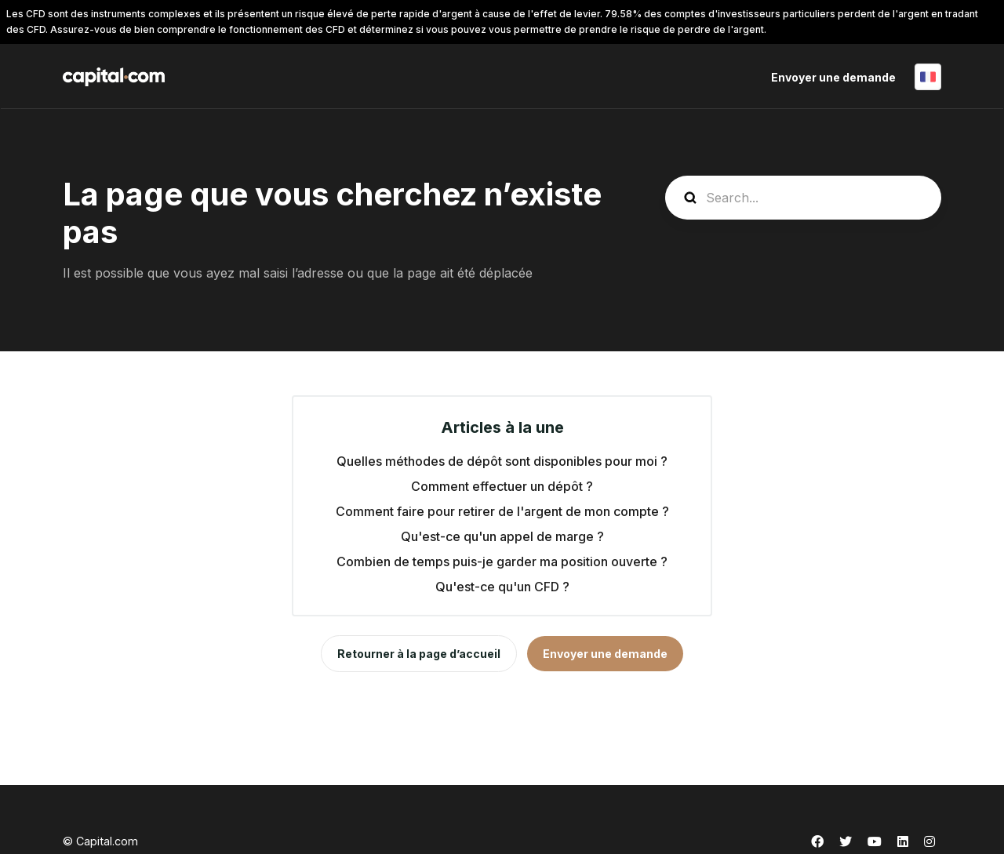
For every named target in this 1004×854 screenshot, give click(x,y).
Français (928, 77)
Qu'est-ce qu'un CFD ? (502, 586)
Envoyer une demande (833, 77)
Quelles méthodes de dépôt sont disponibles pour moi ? (502, 461)
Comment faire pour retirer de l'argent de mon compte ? (502, 511)
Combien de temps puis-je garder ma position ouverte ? (502, 561)
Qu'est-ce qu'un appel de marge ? (502, 536)
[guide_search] (803, 198)
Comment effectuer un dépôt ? (502, 486)
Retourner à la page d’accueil (418, 653)
